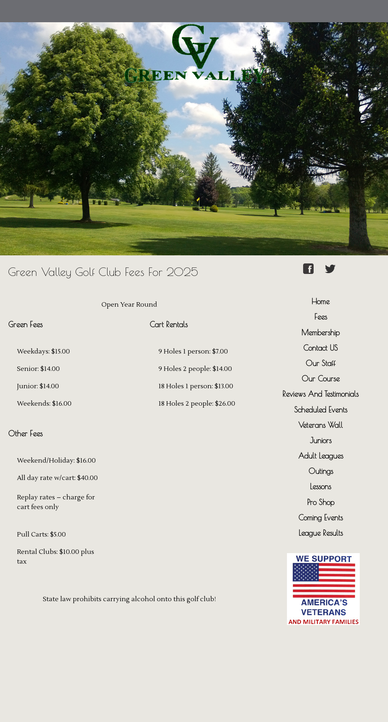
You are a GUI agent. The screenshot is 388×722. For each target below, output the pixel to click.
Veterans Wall (320, 425)
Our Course (321, 378)
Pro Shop (320, 502)
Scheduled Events (320, 409)
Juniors (320, 440)
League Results (321, 532)
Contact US (320, 347)
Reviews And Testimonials (320, 393)
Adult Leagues (320, 455)
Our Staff (320, 363)
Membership (321, 332)
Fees (320, 316)
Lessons (320, 486)
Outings (320, 471)
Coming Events (320, 517)
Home (320, 301)
